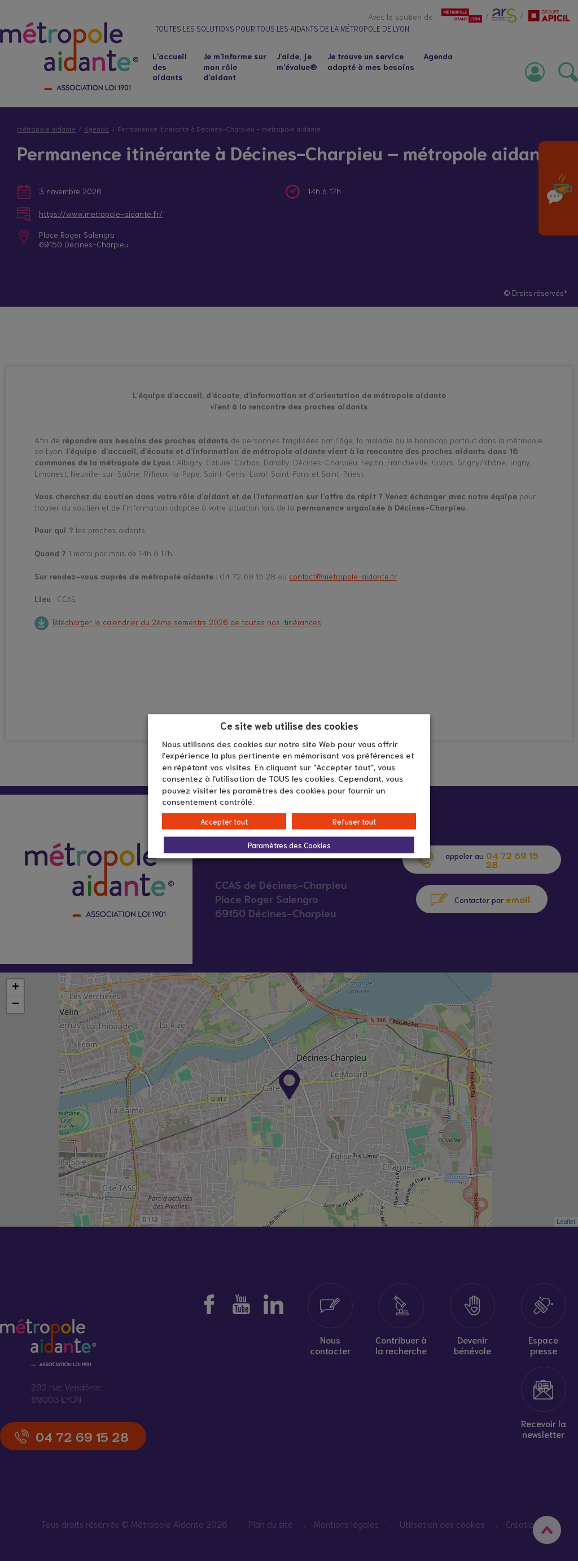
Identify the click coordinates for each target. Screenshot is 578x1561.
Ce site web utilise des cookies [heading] (289, 725)
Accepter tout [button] (224, 821)
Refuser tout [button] (354, 821)
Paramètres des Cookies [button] (289, 844)
